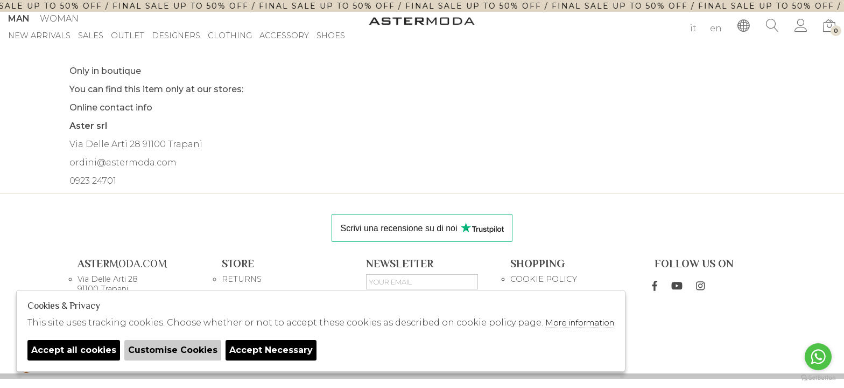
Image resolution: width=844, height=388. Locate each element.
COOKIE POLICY (543, 279)
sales (90, 36)
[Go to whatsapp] (818, 356)
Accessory (284, 36)
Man (19, 18)
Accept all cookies (73, 350)
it (693, 28)
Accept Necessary (271, 350)
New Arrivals (39, 36)
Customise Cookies (172, 350)
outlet (127, 36)
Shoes (330, 36)
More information (579, 322)
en (716, 28)
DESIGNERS (176, 36)
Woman (59, 18)
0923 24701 (92, 181)
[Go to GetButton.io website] (818, 377)
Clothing (230, 36)
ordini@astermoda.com (123, 162)
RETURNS (242, 279)
